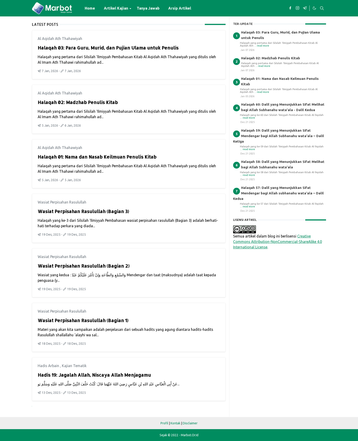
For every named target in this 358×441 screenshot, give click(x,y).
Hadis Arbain (49, 366)
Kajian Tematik (74, 366)
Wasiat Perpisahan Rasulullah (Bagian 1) (83, 320)
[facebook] (290, 8)
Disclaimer (190, 423)
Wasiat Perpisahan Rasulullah (62, 202)
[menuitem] (89, 8)
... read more (261, 45)
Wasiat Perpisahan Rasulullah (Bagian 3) (83, 211)
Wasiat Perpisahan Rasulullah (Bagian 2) (83, 266)
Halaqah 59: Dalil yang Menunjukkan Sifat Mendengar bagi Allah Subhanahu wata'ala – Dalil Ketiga (278, 135)
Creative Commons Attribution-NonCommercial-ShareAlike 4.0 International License (277, 241)
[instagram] (297, 8)
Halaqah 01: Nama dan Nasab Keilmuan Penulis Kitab (97, 157)
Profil (164, 423)
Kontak (175, 423)
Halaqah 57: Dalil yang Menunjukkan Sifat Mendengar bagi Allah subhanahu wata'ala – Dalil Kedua (278, 193)
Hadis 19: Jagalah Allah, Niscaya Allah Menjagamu (94, 375)
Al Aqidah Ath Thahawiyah (60, 39)
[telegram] (304, 8)
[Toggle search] (322, 8)
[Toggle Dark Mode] (314, 8)
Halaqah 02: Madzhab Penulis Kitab (78, 102)
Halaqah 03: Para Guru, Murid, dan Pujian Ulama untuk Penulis (108, 48)
